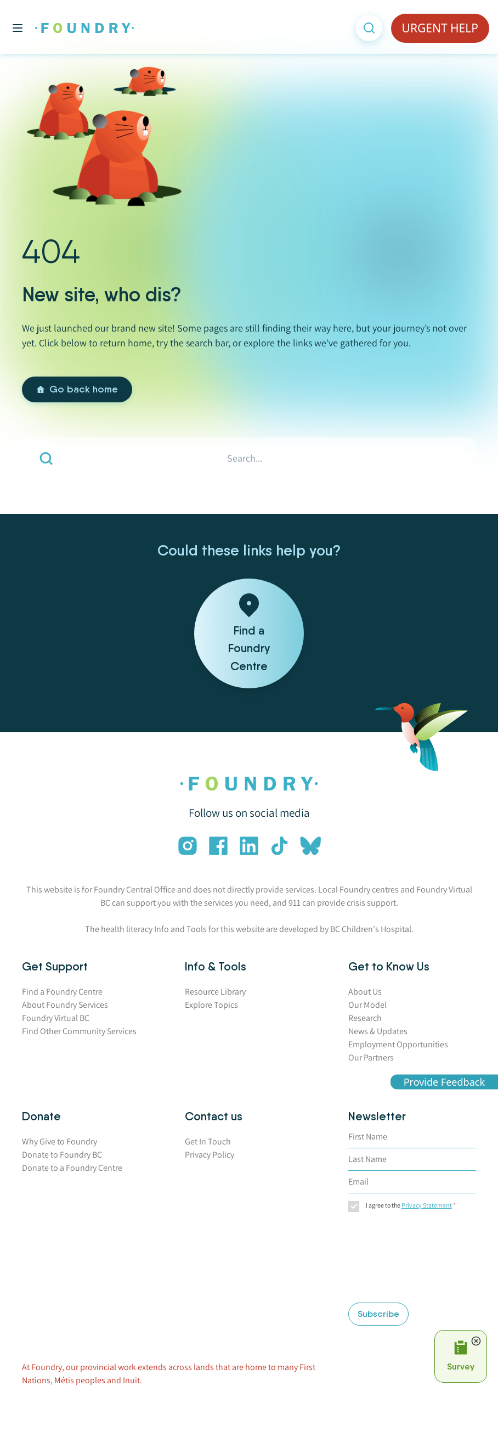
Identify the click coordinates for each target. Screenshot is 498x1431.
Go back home (77, 389)
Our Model (367, 1005)
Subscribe (378, 1314)
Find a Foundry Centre (62, 991)
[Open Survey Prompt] (460, 1356)
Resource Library (215, 991)
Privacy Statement (426, 1205)
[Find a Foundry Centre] (249, 633)
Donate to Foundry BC (62, 1154)
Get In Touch (208, 1141)
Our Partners (371, 1057)
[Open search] (369, 28)
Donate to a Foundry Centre (72, 1168)
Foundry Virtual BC (55, 1018)
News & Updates (378, 1031)
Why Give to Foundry (59, 1141)
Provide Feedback (444, 1081)
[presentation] (393, 1258)
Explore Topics (211, 1005)
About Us (365, 991)
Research (365, 1018)
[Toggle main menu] (17, 28)
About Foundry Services (65, 1005)
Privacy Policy (209, 1154)
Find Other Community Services (79, 1031)
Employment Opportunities (398, 1044)
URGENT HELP (440, 28)
